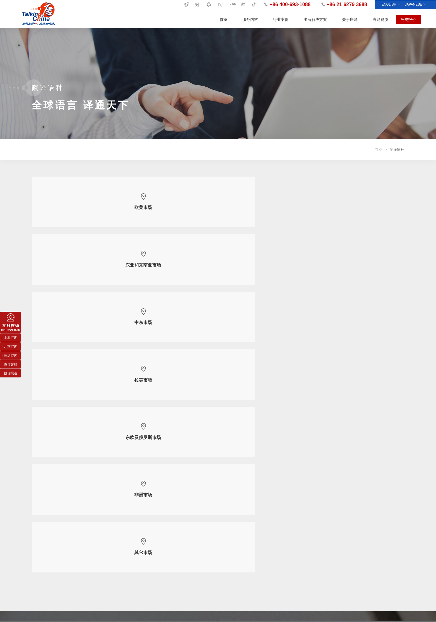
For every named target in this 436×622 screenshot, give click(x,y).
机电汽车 (83, 531)
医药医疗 (83, 556)
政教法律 (83, 540)
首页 (223, 19)
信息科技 (83, 548)
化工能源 (83, 523)
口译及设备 (40, 531)
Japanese (415, 4)
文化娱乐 (83, 565)
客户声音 (262, 540)
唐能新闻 (262, 523)
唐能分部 (172, 556)
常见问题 (262, 548)
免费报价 (408, 19)
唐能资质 (380, 19)
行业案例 (281, 19)
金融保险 (83, 573)
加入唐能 (172, 565)
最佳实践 (262, 531)
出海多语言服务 (43, 523)
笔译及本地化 (42, 540)
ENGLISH (391, 4)
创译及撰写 (40, 548)
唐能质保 (172, 531)
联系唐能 (172, 573)
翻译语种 (172, 548)
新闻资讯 (264, 509)
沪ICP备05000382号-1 (385, 611)
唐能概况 (172, 523)
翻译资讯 (262, 556)
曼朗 (400, 602)
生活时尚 (83, 582)
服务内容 (250, 19)
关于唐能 (350, 19)
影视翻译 (38, 556)
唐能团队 (172, 540)
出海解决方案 (315, 19)
